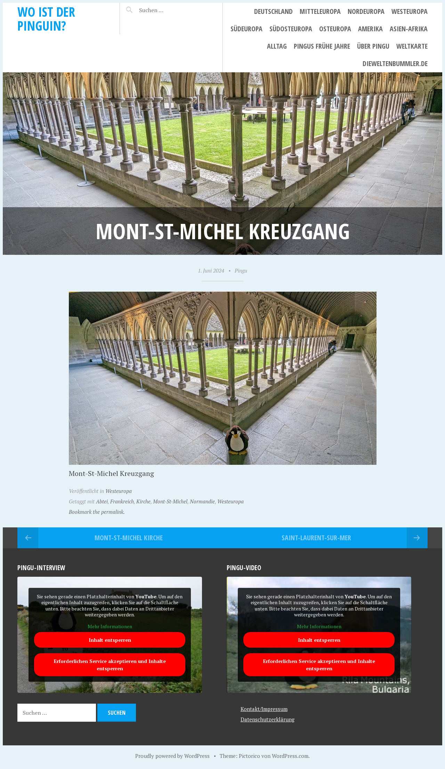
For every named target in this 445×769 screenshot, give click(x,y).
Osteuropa (335, 28)
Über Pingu (373, 46)
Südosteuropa (290, 28)
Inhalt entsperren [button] (110, 640)
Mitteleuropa (320, 11)
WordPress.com (290, 755)
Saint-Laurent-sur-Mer (316, 537)
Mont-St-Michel (170, 501)
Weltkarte (412, 46)
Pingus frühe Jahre (322, 46)
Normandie (202, 501)
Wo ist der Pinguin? (46, 18)
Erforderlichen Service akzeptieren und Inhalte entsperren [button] (110, 665)
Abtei (102, 501)
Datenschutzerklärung (267, 719)
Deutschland (273, 11)
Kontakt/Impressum (264, 708)
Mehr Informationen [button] (110, 626)
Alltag (277, 46)
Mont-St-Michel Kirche (129, 537)
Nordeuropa (366, 11)
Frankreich (122, 501)
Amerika (370, 28)
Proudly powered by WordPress (172, 755)
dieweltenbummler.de (395, 63)
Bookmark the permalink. (97, 511)
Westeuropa (409, 11)
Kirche (143, 501)
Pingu (241, 270)
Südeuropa (246, 28)
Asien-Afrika (409, 28)
